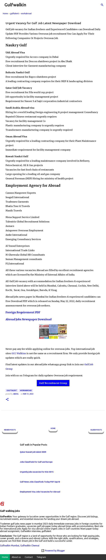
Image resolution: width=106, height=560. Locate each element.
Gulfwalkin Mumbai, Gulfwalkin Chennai (19, 545)
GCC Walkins (18, 353)
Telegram (41, 557)
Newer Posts (10, 430)
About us (16, 557)
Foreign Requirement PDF (23, 312)
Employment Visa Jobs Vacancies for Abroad (40, 492)
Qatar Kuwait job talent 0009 (33, 452)
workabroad (26, 390)
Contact (29, 557)
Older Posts (96, 430)
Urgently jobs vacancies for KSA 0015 (36, 472)
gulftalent (12, 390)
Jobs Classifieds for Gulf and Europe (36, 462)
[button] (7, 399)
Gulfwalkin (15, 4)
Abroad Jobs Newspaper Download (28, 319)
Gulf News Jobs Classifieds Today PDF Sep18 (40, 482)
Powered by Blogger (53, 550)
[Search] (102, 5)
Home (53, 428)
